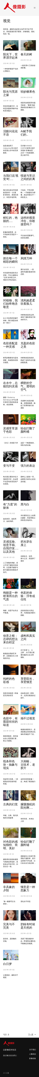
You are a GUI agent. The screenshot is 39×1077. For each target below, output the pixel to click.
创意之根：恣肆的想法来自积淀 (10, 639)
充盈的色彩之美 (28, 345)
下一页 (32, 1034)
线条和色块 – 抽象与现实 (10, 765)
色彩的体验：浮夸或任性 (28, 596)
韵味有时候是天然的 (28, 926)
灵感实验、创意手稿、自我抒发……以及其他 (10, 546)
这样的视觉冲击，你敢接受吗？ (28, 221)
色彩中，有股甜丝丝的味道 (10, 722)
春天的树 (26, 54)
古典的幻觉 (10, 804)
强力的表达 (28, 465)
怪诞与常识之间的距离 (28, 177)
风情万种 (26, 258)
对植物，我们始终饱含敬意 (10, 304)
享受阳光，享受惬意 (28, 680)
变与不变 (9, 465)
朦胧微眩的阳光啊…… (28, 806)
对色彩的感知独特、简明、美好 (10, 845)
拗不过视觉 (28, 718)
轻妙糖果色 (28, 91)
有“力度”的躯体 (10, 506)
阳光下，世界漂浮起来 (10, 56)
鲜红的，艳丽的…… (10, 219)
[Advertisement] (19, 1011)
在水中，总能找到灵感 (10, 384)
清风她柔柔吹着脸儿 (28, 302)
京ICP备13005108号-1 (10, 1055)
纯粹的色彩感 (9, 680)
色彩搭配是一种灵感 (10, 345)
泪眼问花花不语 (10, 133)
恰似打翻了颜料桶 (28, 430)
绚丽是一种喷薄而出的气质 (10, 596)
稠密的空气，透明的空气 (28, 386)
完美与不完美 (9, 926)
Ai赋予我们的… (26, 133)
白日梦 (7, 964)
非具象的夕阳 (9, 888)
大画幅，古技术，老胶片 (28, 765)
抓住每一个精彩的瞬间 (10, 260)
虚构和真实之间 (28, 637)
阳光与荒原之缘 (10, 93)
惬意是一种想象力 (28, 888)
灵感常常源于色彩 (10, 430)
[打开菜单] (34, 7)
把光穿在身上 (26, 543)
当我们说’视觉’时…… (10, 177)
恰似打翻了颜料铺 (28, 843)
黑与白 (25, 504)
